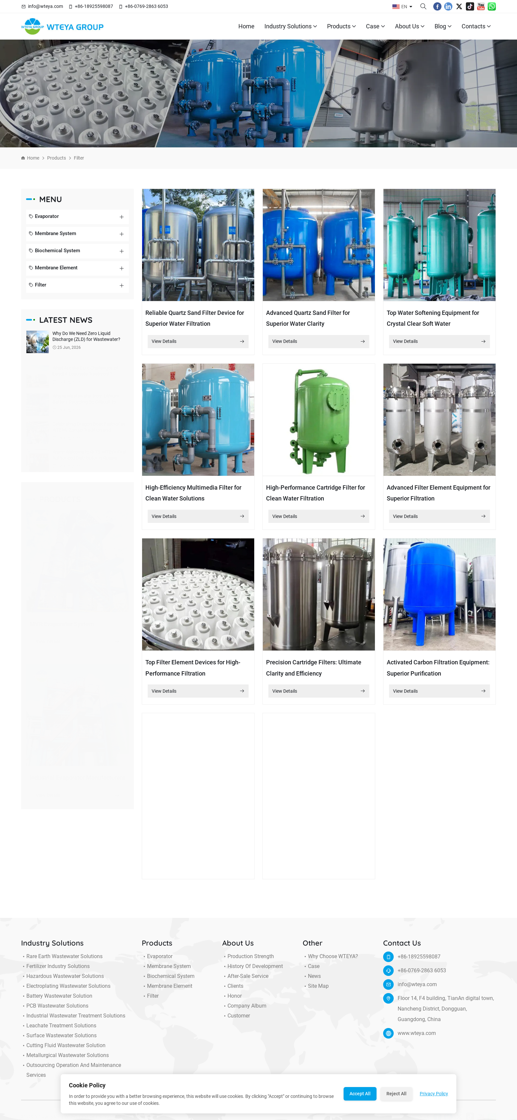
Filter (79, 158)
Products (341, 26)
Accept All (360, 1093)
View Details (198, 342)
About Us (410, 26)
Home (246, 26)
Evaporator (44, 217)
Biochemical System (54, 251)
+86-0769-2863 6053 (146, 6)
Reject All (396, 1093)
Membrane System (52, 234)
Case (375, 26)
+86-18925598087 (94, 6)
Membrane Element (53, 268)
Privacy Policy (434, 1093)
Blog (443, 26)
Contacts (476, 26)
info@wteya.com (45, 6)
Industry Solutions (290, 26)
